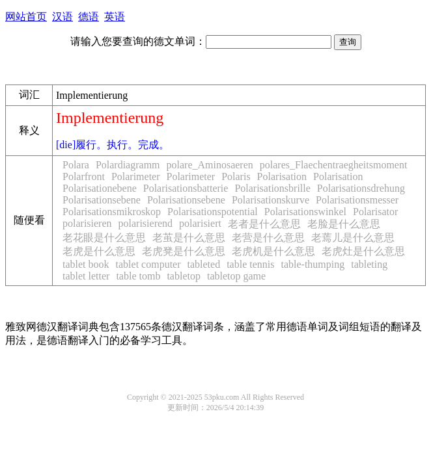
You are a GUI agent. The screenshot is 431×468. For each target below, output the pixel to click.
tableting (369, 264)
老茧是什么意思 (188, 237)
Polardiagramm (128, 164)
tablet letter (86, 275)
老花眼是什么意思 (104, 237)
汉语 (62, 16)
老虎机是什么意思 (273, 251)
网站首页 (26, 16)
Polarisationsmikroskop (112, 211)
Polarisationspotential (212, 211)
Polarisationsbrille (272, 188)
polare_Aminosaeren (210, 164)
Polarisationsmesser (357, 199)
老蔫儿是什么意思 (353, 237)
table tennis (250, 264)
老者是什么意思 (264, 223)
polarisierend (145, 223)
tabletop (184, 275)
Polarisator (375, 211)
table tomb (138, 275)
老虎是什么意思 (99, 251)
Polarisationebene (100, 188)
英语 (114, 16)
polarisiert (200, 223)
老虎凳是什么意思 (183, 251)
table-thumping (312, 264)
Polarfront (84, 176)
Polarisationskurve (270, 199)
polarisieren (87, 223)
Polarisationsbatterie (186, 188)
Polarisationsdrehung (361, 188)
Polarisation (282, 176)
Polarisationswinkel (305, 211)
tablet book (86, 264)
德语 (88, 16)
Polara (76, 164)
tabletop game (236, 275)
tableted (204, 264)
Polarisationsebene (102, 199)
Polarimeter (135, 176)
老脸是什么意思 (343, 223)
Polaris (235, 176)
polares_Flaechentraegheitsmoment (334, 164)
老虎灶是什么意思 (363, 251)
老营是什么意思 (268, 237)
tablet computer (148, 264)
